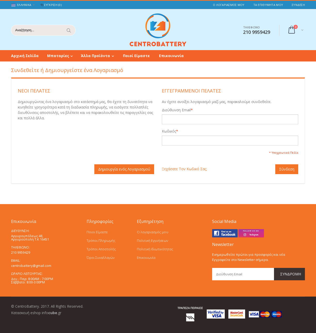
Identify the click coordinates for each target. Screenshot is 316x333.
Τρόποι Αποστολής (101, 249)
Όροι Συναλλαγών (101, 257)
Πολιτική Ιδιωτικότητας (155, 249)
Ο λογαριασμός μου (152, 232)
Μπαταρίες (58, 55)
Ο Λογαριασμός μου (229, 5)
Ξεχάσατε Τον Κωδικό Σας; (184, 168)
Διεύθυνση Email (176, 110)
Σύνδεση (298, 5)
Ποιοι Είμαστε (97, 232)
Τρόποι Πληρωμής (101, 240)
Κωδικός (169, 131)
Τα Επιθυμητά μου (268, 5)
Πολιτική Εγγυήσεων (152, 240)
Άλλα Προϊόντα (95, 55)
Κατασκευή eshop (26, 312)
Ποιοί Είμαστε (136, 55)
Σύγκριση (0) (51, 5)
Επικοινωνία (171, 55)
